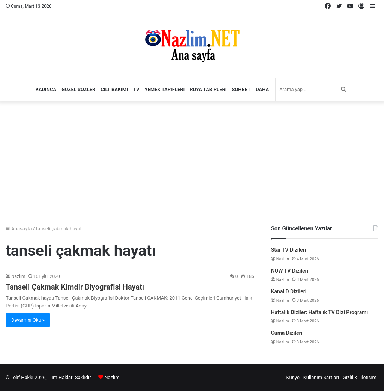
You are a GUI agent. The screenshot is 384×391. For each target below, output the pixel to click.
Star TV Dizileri (288, 250)
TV (136, 89)
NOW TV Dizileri (290, 271)
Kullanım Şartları (321, 377)
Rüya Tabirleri (208, 89)
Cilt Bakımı (114, 89)
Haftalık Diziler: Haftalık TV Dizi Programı (319, 312)
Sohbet (241, 89)
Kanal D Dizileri (289, 291)
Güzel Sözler (78, 89)
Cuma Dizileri (286, 333)
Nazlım (112, 377)
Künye (292, 377)
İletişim (368, 377)
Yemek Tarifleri (165, 89)
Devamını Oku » (28, 320)
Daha (262, 89)
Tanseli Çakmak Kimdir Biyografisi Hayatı (75, 286)
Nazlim (18, 276)
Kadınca (46, 89)
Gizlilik (350, 377)
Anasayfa (19, 228)
